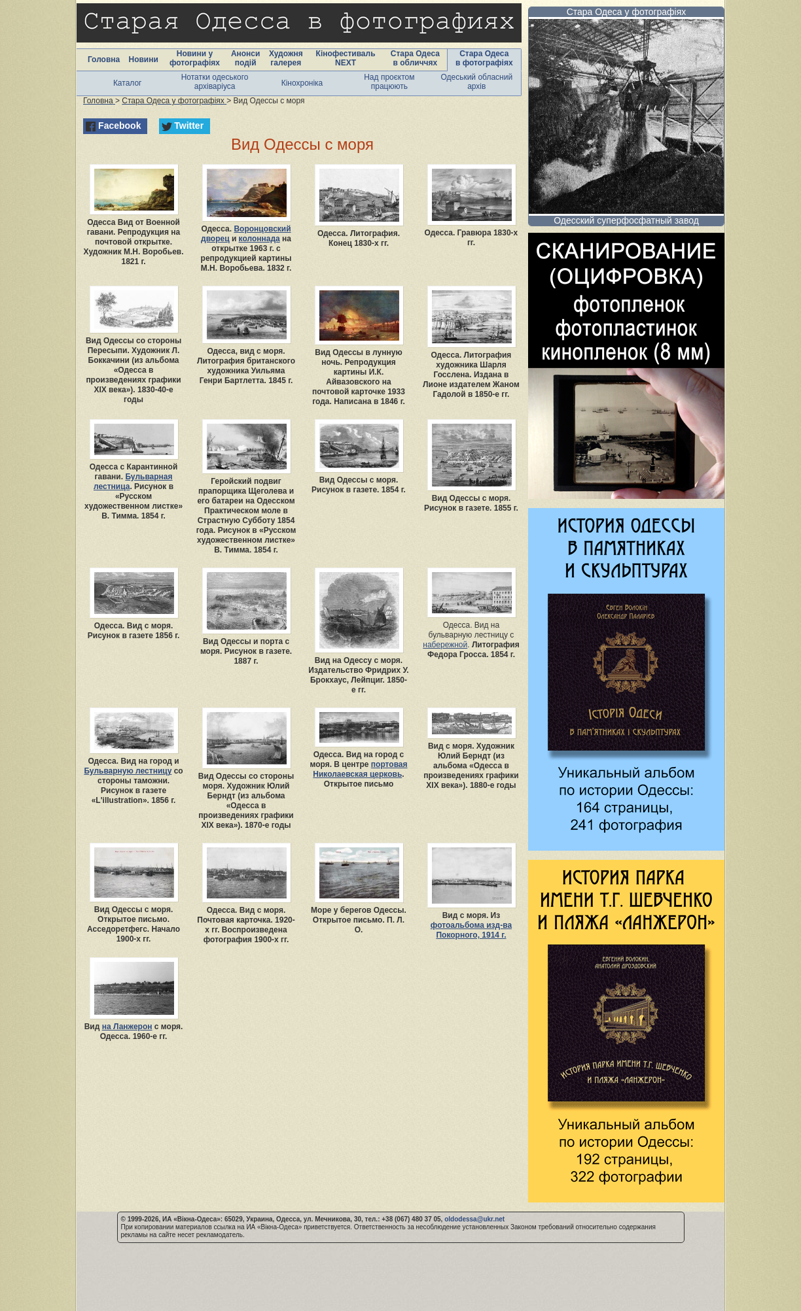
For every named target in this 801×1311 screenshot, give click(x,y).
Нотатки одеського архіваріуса (215, 82)
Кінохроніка (302, 83)
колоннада (259, 238)
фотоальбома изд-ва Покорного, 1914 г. (471, 930)
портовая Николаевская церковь (360, 769)
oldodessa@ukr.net (474, 1219)
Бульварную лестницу (127, 770)
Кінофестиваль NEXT (346, 58)
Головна (104, 59)
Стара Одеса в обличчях (415, 58)
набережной (445, 644)
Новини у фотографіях (194, 58)
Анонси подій (245, 58)
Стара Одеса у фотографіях (626, 12)
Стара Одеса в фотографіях (484, 58)
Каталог (127, 83)
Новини (143, 59)
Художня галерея (286, 58)
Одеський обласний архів (476, 82)
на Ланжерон (127, 1026)
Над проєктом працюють (389, 82)
